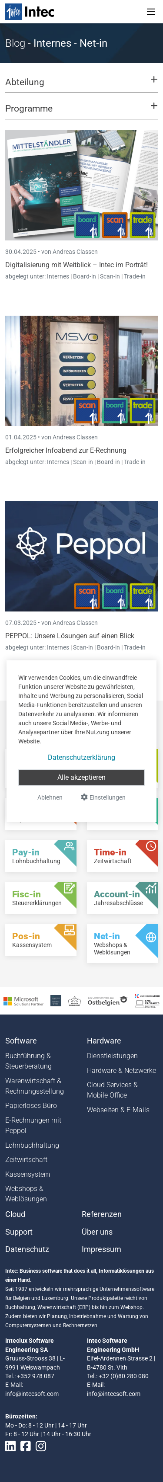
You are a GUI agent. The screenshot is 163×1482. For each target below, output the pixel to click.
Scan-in (110, 276)
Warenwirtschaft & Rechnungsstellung (34, 1086)
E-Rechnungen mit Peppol (33, 1125)
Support (19, 1232)
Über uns (97, 1232)
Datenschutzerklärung (81, 757)
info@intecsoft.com (32, 1393)
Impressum (101, 1249)
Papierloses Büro (31, 1105)
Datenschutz (27, 1249)
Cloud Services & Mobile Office (112, 1090)
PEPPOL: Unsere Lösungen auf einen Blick (69, 636)
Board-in (84, 276)
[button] (81, 86)
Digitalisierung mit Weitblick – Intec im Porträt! (76, 265)
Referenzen (102, 1214)
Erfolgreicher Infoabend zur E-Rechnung (65, 450)
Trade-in (135, 276)
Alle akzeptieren (81, 777)
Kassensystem (27, 1174)
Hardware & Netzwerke (121, 1070)
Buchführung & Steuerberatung (28, 1061)
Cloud (15, 1214)
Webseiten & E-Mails (118, 1110)
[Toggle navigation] (151, 12)
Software (21, 1041)
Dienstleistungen (112, 1056)
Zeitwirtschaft (26, 1160)
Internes (58, 276)
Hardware (104, 1041)
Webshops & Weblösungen (26, 1193)
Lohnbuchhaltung (32, 1145)
